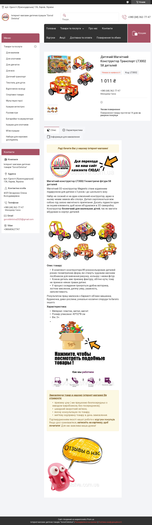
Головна (51, 28)
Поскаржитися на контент (86, 522)
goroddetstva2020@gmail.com (19, 219)
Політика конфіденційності (110, 522)
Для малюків (12, 52)
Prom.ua (90, 519)
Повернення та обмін (109, 37)
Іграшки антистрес (15, 106)
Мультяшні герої (14, 101)
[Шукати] (64, 15)
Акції (62, 37)
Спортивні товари (15, 94)
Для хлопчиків (13, 58)
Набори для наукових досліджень (17, 138)
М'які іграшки (12, 131)
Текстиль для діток (15, 82)
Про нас (92, 28)
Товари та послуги (70, 28)
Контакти (107, 28)
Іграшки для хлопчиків (17, 124)
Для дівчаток (13, 64)
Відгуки (50, 37)
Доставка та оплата (81, 37)
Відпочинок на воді (15, 89)
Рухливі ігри (12, 112)
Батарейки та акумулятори (19, 119)
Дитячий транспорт (16, 76)
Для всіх (10, 70)
